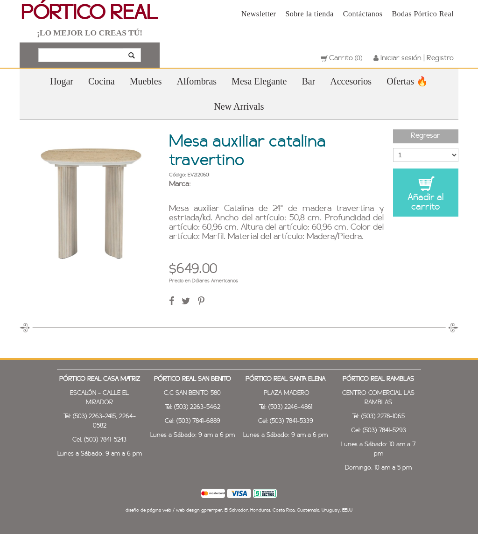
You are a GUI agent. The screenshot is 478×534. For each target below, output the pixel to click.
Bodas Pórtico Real (423, 14)
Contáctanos (363, 14)
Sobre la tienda (309, 14)
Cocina (101, 81)
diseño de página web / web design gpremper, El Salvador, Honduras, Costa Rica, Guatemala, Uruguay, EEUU (239, 510)
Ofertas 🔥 (407, 81)
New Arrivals (239, 106)
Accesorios (351, 81)
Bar (308, 81)
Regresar (425, 136)
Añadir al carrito (425, 193)
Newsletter (258, 14)
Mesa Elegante (259, 81)
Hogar (61, 81)
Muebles (146, 81)
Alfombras (197, 81)
